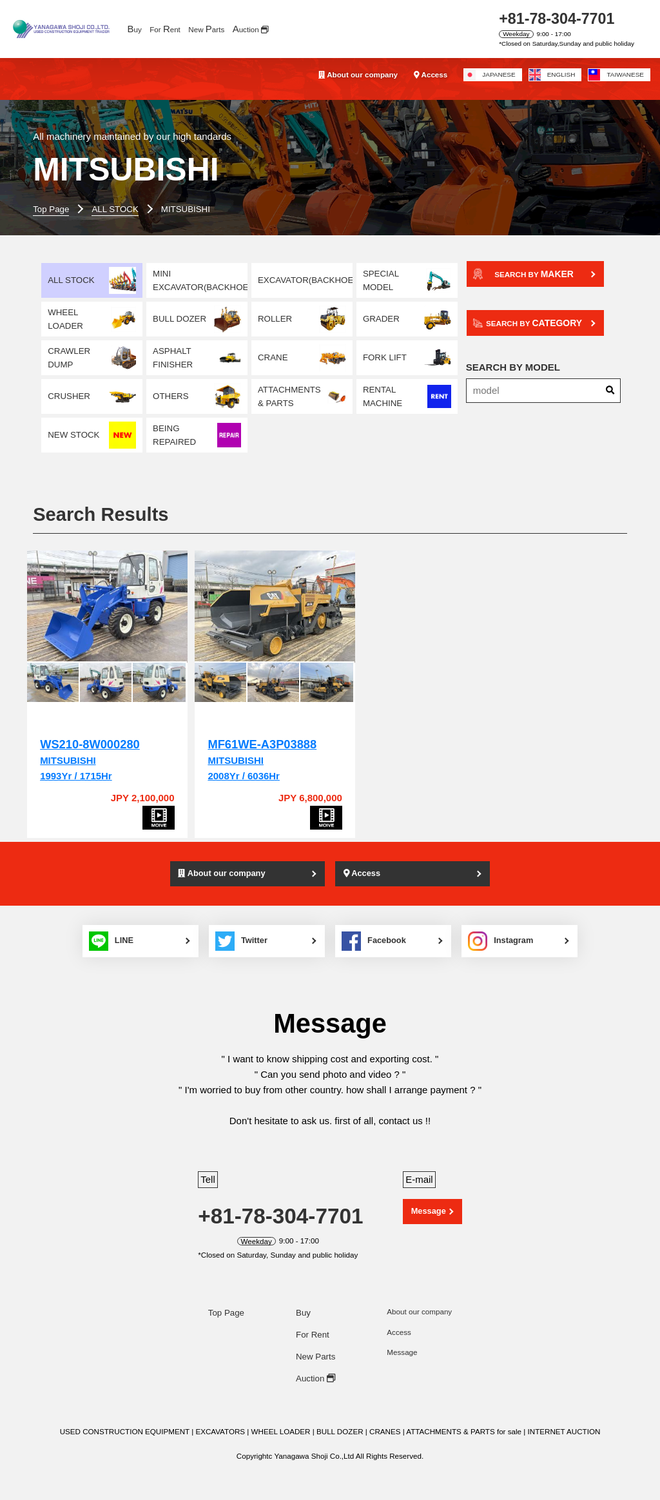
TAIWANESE (616, 75)
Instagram (505, 927)
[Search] (610, 391)
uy (134, 28)
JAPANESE (489, 75)
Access (430, 74)
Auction (315, 1365)
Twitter (240, 927)
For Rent (312, 1322)
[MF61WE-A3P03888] (253, 601)
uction (251, 28)
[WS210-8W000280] (99, 601)
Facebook (376, 927)
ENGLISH (552, 75)
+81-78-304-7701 (556, 18)
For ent (165, 28)
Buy (303, 1300)
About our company (358, 74)
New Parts (315, 1343)
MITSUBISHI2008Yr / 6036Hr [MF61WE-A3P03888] (247, 747)
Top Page (226, 1300)
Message (429, 1198)
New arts (206, 28)
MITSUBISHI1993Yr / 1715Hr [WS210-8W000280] (89, 747)
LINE (107, 927)
